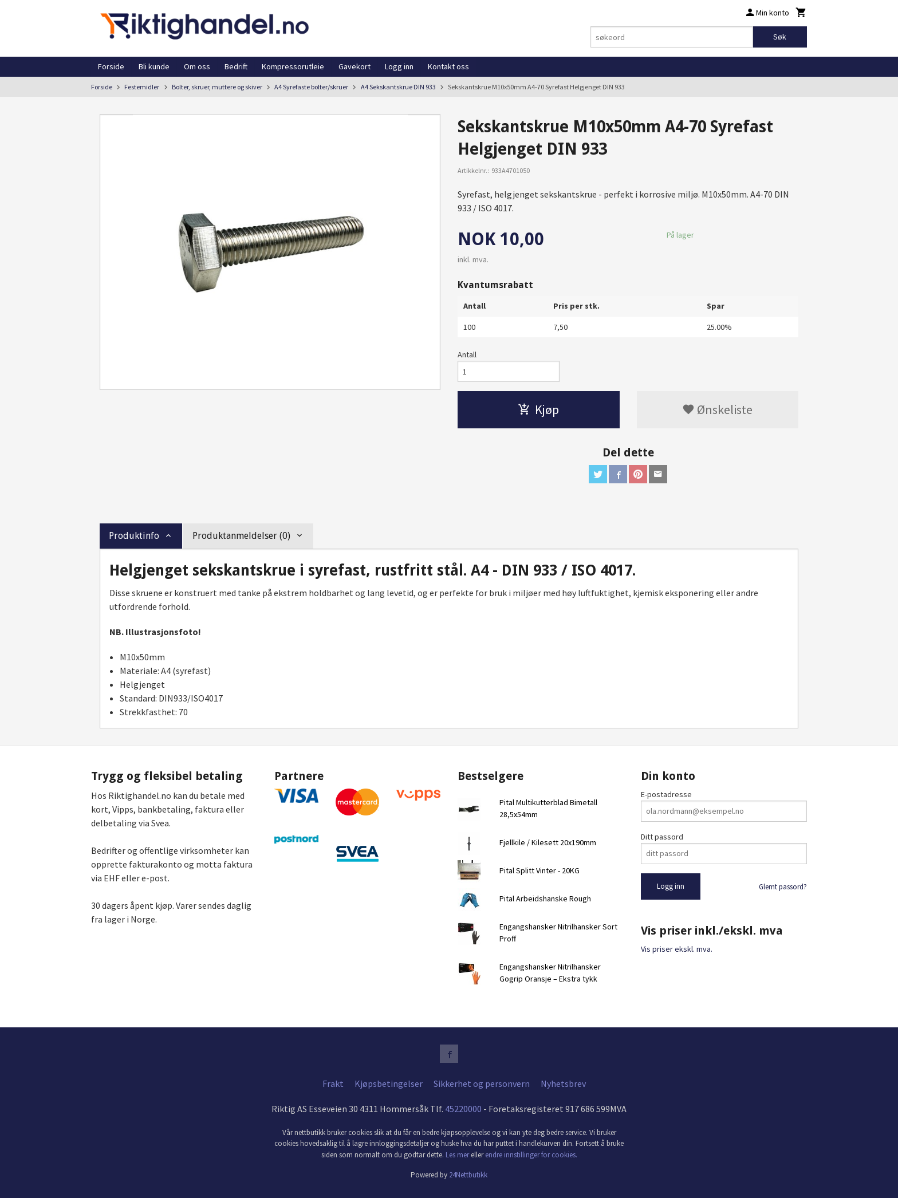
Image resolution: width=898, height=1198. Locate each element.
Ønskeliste (717, 409)
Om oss (197, 66)
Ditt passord (662, 836)
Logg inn (399, 66)
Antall (467, 354)
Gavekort (354, 66)
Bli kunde (154, 66)
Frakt (333, 1083)
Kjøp (538, 409)
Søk (779, 36)
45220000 (463, 1108)
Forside (111, 66)
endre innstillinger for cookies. (531, 1155)
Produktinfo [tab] (134, 535)
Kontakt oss (448, 66)
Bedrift (235, 66)
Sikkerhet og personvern (482, 1083)
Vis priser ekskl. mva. (676, 949)
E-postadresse (666, 794)
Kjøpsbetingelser (389, 1083)
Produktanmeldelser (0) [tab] (241, 535)
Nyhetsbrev (563, 1083)
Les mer (458, 1155)
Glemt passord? (783, 887)
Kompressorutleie (293, 66)
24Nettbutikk (468, 1175)
